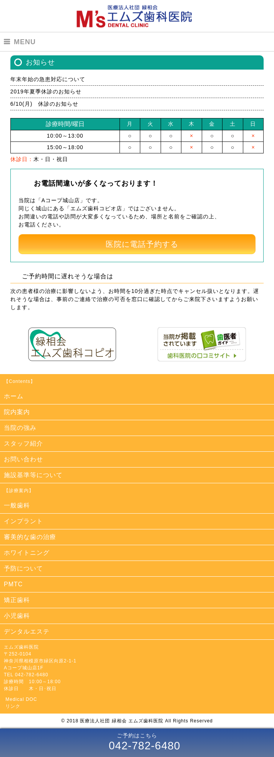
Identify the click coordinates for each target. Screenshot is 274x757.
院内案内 (17, 412)
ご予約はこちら (136, 743)
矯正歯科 (17, 600)
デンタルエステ (27, 631)
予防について (23, 568)
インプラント (23, 521)
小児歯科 (17, 615)
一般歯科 (17, 505)
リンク (12, 706)
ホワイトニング (27, 552)
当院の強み (20, 427)
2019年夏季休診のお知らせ (45, 91)
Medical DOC (21, 699)
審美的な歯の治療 (30, 537)
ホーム (13, 396)
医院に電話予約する (142, 244)
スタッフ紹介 (23, 443)
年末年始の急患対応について (47, 79)
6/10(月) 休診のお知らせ (44, 104)
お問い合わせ (23, 459)
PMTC (13, 584)
